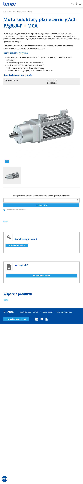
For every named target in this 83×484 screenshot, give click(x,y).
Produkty (12, 12)
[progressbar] (5, 197)
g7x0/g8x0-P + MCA (17, 222)
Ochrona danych (48, 288)
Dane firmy (37, 288)
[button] (4, 479)
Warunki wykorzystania (64, 288)
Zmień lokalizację (25, 288)
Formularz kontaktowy (16, 295)
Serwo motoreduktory (24, 12)
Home (5, 12)
